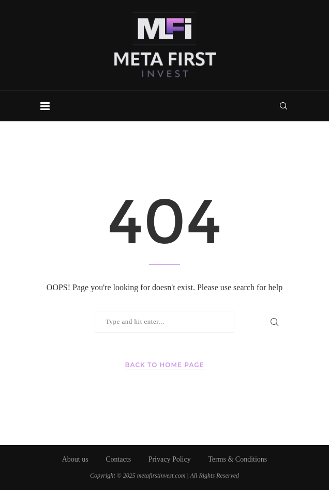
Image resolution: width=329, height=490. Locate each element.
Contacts (118, 459)
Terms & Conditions (237, 459)
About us (75, 459)
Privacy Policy (169, 459)
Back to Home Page (164, 365)
